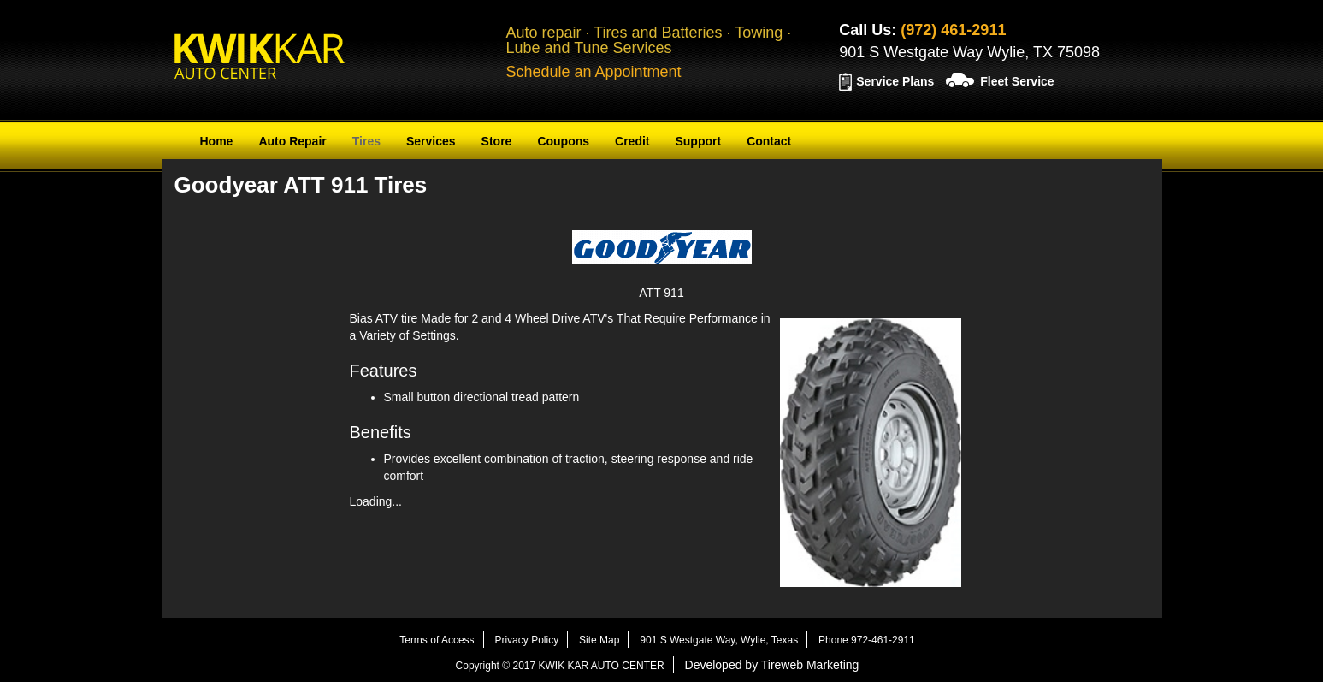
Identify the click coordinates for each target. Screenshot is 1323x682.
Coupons (563, 141)
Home (216, 141)
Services (431, 141)
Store (496, 141)
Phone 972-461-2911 (866, 640)
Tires (366, 141)
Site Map (599, 640)
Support (698, 141)
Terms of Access (436, 640)
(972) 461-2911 (953, 30)
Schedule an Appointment (593, 71)
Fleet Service (1017, 81)
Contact (769, 141)
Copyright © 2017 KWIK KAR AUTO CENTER (560, 666)
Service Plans (895, 81)
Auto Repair (292, 141)
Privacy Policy (526, 640)
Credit (632, 141)
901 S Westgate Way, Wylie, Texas (719, 640)
